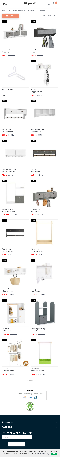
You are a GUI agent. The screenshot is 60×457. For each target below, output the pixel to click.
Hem (3, 10)
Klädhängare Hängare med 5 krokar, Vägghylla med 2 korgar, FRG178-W (8, 131)
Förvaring (30, 10)
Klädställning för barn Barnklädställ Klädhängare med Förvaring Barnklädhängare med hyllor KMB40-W (9, 211)
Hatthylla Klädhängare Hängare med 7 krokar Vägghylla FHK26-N (37, 171)
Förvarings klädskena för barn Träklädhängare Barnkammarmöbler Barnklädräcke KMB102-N (38, 250)
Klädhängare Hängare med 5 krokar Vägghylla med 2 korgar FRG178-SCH (8, 250)
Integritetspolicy (43, 454)
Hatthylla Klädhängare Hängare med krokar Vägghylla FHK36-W (37, 290)
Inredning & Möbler (16, 10)
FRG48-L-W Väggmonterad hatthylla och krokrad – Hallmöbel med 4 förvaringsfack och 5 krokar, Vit (38, 91)
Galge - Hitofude (8, 89)
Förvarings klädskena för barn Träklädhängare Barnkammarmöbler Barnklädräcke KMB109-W (38, 370)
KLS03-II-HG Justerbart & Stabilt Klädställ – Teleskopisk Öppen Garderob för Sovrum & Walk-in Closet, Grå (9, 370)
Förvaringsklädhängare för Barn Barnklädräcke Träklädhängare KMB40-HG (38, 330)
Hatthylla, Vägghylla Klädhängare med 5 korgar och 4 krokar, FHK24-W (9, 171)
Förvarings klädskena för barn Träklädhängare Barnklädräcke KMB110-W (8, 330)
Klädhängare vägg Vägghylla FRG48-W (38, 131)
